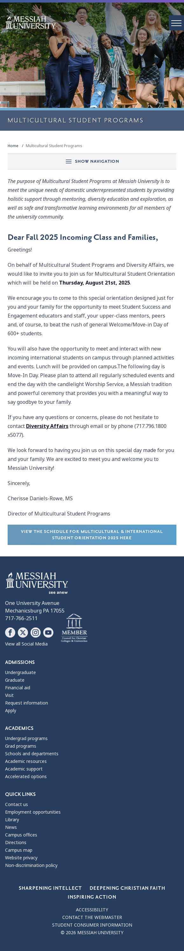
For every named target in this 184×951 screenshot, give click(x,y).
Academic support (24, 769)
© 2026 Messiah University (92, 932)
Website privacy (21, 858)
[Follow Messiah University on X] (23, 632)
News (11, 827)
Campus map (18, 850)
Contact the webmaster (92, 917)
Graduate (14, 680)
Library (12, 820)
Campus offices (21, 835)
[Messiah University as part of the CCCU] (74, 628)
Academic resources (26, 761)
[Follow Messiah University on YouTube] (48, 632)
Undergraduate (20, 672)
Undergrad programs (26, 738)
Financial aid (17, 688)
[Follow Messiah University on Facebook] (10, 632)
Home (13, 146)
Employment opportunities (33, 812)
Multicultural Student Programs (54, 146)
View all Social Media (26, 644)
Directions (15, 842)
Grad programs (20, 746)
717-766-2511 (21, 618)
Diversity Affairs (47, 426)
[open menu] (176, 22)
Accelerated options (26, 776)
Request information (26, 703)
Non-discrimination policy (31, 865)
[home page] (94, 22)
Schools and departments (31, 754)
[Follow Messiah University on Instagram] (36, 632)
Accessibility (92, 910)
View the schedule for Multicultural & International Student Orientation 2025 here (92, 535)
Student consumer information (92, 925)
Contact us (16, 804)
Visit (9, 695)
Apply (10, 710)
